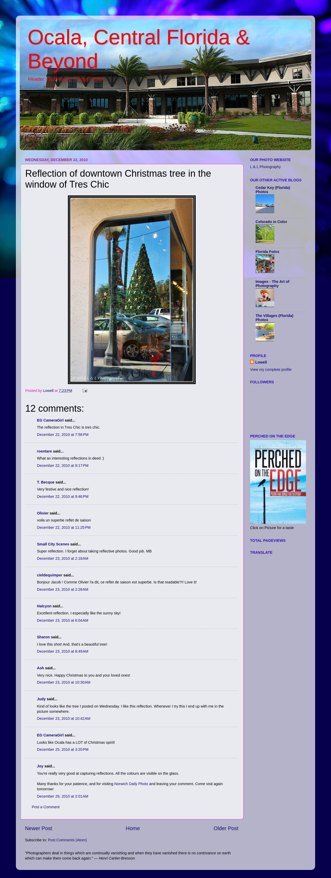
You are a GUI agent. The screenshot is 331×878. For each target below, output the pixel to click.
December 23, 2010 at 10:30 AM (63, 682)
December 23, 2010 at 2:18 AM (62, 558)
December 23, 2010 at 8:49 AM (62, 651)
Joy (40, 766)
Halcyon (44, 606)
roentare (44, 451)
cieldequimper (49, 575)
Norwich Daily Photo (131, 784)
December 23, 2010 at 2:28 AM (62, 589)
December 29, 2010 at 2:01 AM (62, 796)
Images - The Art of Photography (272, 283)
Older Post (226, 828)
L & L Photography (265, 167)
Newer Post (38, 828)
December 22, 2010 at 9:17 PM (62, 465)
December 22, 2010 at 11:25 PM (64, 527)
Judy (41, 699)
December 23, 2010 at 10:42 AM (63, 718)
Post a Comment (46, 807)
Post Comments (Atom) (67, 840)
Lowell (261, 362)
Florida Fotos (267, 252)
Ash (40, 668)
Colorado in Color (271, 222)
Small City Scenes (53, 544)
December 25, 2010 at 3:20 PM (62, 749)
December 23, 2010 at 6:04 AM (62, 620)
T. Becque (45, 482)
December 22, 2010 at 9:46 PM (62, 496)
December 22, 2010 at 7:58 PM (62, 434)
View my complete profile (271, 369)
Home (133, 828)
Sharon (43, 637)
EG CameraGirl (50, 420)
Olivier (43, 513)
